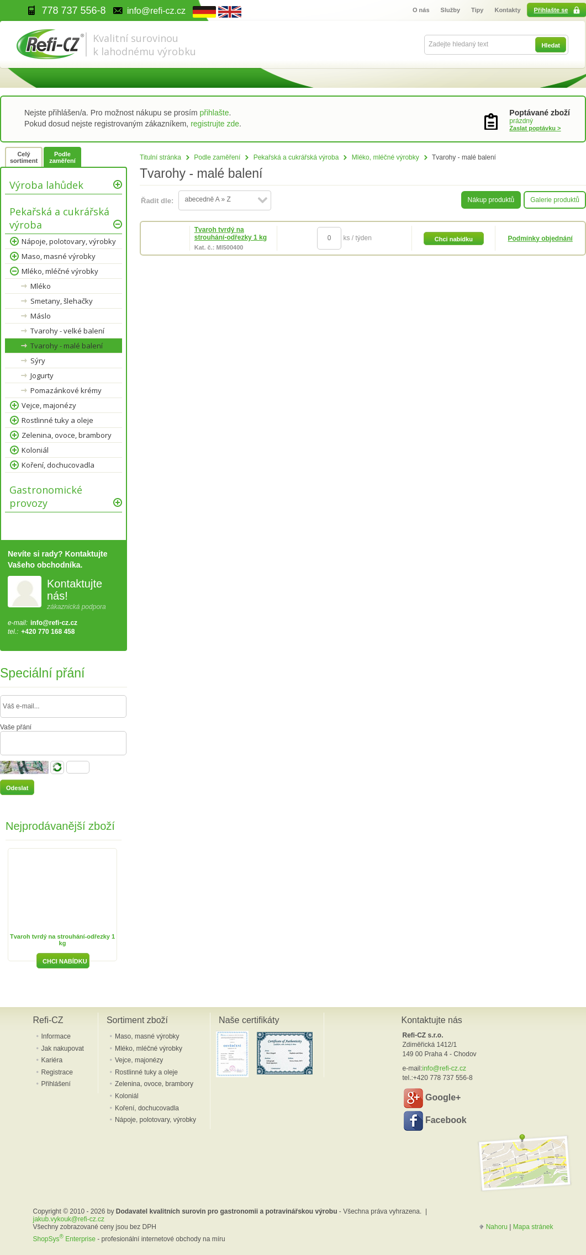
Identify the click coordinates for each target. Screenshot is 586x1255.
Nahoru (497, 1227)
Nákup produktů (491, 200)
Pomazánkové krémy (66, 390)
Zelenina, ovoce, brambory (67, 435)
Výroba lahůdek (46, 185)
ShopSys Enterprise (64, 1239)
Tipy (477, 10)
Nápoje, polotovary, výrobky (69, 241)
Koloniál (35, 450)
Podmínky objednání (540, 238)
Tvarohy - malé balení (66, 346)
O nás (421, 10)
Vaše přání (15, 727)
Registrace (57, 1072)
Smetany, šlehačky (61, 301)
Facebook (435, 1121)
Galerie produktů (554, 200)
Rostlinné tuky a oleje (57, 420)
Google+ (432, 1098)
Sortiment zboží (137, 1020)
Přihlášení (56, 1084)
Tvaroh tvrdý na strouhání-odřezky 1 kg (230, 233)
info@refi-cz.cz (53, 623)
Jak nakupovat (62, 1048)
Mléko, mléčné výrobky (385, 157)
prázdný (521, 121)
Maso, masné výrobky (59, 256)
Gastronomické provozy (45, 496)
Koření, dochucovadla (58, 465)
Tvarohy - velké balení (67, 331)
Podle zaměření (217, 157)
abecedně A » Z (207, 199)
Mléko (40, 286)
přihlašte (214, 112)
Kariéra (52, 1060)
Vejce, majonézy (49, 405)
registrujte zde (215, 123)
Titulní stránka (160, 157)
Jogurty (42, 375)
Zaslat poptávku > (535, 128)
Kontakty (507, 10)
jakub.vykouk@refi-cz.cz (69, 1219)
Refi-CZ (48, 1020)
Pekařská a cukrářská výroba (296, 157)
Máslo (40, 316)
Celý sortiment (24, 157)
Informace (56, 1036)
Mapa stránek (533, 1227)
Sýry (37, 361)
